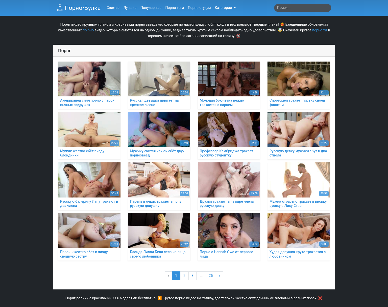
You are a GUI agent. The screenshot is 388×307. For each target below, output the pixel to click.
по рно (88, 30)
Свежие (113, 8)
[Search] (302, 8)
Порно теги (174, 8)
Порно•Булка (79, 7)
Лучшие (129, 8)
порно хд (319, 30)
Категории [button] (224, 8)
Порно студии (199, 8)
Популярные (150, 8)
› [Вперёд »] (219, 276)
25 (211, 276)
